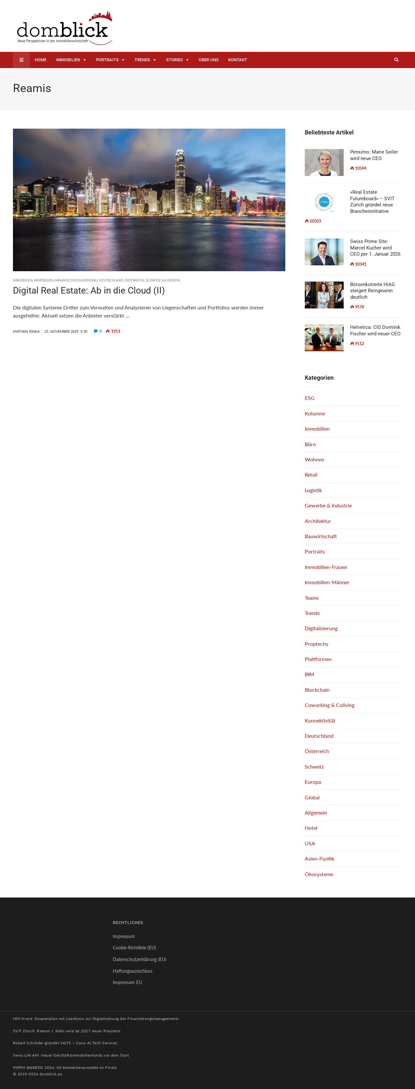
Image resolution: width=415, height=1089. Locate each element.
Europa (313, 782)
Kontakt (237, 59)
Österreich (134, 280)
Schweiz (153, 280)
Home (40, 59)
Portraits (107, 59)
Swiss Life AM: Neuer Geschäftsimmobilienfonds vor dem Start (71, 1055)
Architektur (318, 521)
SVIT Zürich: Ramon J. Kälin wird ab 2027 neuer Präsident (67, 1030)
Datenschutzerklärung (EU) (139, 959)
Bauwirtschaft (321, 536)
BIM (309, 674)
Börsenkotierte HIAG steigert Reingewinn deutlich (372, 291)
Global (312, 797)
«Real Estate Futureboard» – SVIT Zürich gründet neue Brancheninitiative (372, 201)
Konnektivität (320, 720)
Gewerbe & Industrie (328, 505)
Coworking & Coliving (329, 705)
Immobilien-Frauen (326, 567)
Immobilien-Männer (51, 280)
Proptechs (316, 644)
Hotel (311, 828)
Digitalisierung (84, 280)
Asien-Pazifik (319, 858)
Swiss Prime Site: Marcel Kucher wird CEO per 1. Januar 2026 (375, 247)
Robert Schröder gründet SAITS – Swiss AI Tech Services (65, 1042)
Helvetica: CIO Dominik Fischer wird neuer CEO (375, 330)
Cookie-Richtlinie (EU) (134, 947)
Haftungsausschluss (132, 971)
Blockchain (317, 690)
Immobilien (68, 59)
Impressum (124, 936)
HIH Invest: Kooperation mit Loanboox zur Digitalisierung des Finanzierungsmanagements (96, 1018)
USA (310, 843)
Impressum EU (127, 982)
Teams (312, 598)
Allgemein (171, 280)
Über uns (209, 59)
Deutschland (111, 280)
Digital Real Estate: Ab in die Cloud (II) (89, 290)
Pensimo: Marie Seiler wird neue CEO (374, 155)
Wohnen (314, 459)
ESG (309, 398)
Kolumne (315, 413)
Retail (311, 474)
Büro (310, 444)
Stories (174, 59)
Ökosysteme (319, 874)
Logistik (313, 490)
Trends (142, 59)
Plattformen (318, 659)
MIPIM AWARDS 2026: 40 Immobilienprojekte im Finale (64, 1067)
